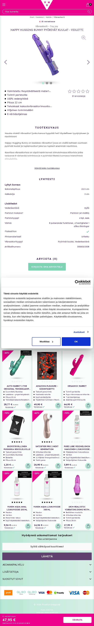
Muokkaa (46, 341)
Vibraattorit (59, 17)
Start (32, 17)
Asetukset (79, 332)
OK (76, 341)
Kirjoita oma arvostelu (46, 267)
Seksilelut (40, 17)
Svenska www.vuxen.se (47, 613)
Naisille (49, 17)
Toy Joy (54, 26)
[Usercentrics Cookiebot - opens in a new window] (77, 282)
